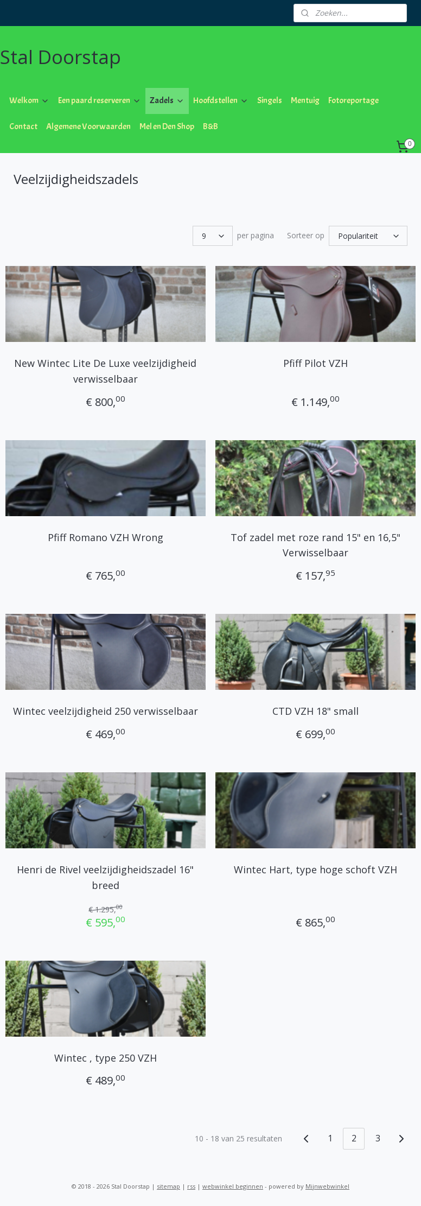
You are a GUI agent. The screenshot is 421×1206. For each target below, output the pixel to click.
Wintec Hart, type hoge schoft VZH (315, 869)
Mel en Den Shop (166, 126)
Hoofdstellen (220, 100)
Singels (269, 100)
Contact (23, 126)
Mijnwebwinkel (327, 1186)
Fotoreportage (353, 100)
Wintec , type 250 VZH (105, 1057)
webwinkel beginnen (232, 1186)
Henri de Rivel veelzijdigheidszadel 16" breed (105, 877)
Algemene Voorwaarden (88, 126)
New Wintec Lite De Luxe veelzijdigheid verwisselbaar (105, 371)
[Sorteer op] (368, 235)
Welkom (29, 100)
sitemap (168, 1186)
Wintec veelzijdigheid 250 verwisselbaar (105, 711)
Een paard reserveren (99, 100)
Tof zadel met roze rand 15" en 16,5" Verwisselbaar (315, 544)
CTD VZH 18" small (315, 711)
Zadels (167, 100)
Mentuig (305, 100)
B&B (210, 126)
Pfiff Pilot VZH (315, 363)
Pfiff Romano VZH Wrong (105, 536)
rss (191, 1186)
